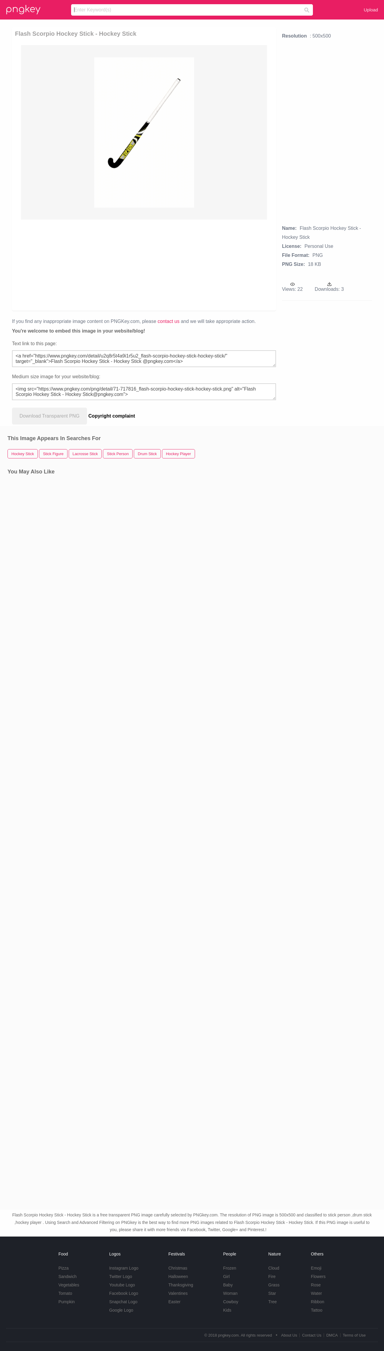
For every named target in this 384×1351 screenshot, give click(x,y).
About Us (289, 1335)
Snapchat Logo (123, 1301)
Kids (227, 1310)
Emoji (316, 1268)
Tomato (65, 1293)
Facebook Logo (123, 1293)
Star (272, 1293)
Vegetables (68, 1285)
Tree (272, 1301)
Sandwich (67, 1276)
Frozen (229, 1268)
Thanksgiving (180, 1285)
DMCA (332, 1335)
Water (316, 1293)
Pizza (63, 1268)
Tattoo (316, 1310)
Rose (316, 1285)
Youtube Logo (122, 1285)
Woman (230, 1293)
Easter (174, 1301)
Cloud (273, 1268)
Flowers (318, 1276)
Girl (226, 1276)
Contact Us (311, 1335)
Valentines (178, 1293)
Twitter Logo (120, 1276)
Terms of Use (354, 1335)
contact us (168, 321)
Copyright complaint (111, 415)
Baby (228, 1285)
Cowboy (230, 1301)
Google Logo (121, 1310)
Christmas (177, 1268)
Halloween (178, 1276)
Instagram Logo (123, 1268)
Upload (371, 9)
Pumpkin (66, 1301)
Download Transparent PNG (50, 415)
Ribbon (317, 1301)
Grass (273, 1285)
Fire (271, 1276)
